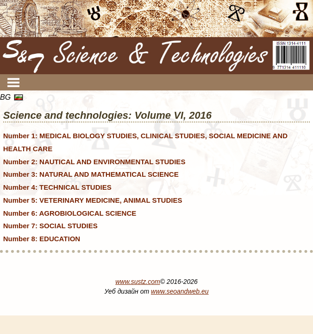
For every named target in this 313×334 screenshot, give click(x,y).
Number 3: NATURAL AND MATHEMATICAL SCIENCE (91, 174)
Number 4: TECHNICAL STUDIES (57, 187)
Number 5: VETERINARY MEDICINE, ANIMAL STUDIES (92, 200)
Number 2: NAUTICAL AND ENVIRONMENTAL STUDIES (94, 162)
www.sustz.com (137, 281)
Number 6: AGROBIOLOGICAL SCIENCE (70, 213)
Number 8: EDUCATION (41, 239)
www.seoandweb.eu (180, 291)
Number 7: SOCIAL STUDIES (50, 226)
